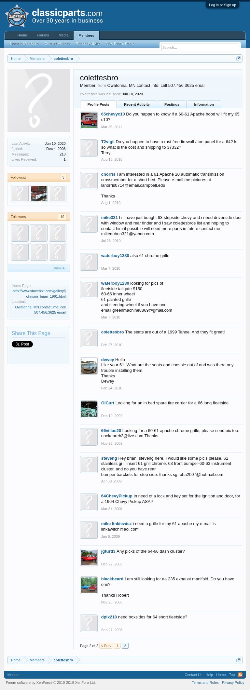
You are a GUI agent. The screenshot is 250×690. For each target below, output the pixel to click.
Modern (13, 675)
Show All (59, 268)
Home (22, 35)
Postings (171, 104)
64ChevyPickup (116, 496)
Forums (43, 35)
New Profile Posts (120, 44)
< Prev (106, 646)
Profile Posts (98, 104)
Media (63, 35)
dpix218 (109, 617)
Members (86, 35)
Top (232, 675)
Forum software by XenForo (51, 682)
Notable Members (24, 44)
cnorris (108, 174)
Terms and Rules (205, 682)
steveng (109, 458)
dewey (107, 359)
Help (209, 675)
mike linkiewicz (116, 523)
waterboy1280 (115, 255)
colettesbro (112, 332)
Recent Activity (137, 104)
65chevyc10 (113, 114)
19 (62, 217)
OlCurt (107, 402)
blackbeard (112, 578)
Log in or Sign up (222, 5)
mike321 (109, 217)
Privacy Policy (233, 682)
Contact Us (193, 675)
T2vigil (108, 141)
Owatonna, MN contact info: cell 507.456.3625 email (156, 85)
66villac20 (111, 430)
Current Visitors (57, 44)
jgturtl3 (108, 551)
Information (204, 104)
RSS (240, 674)
